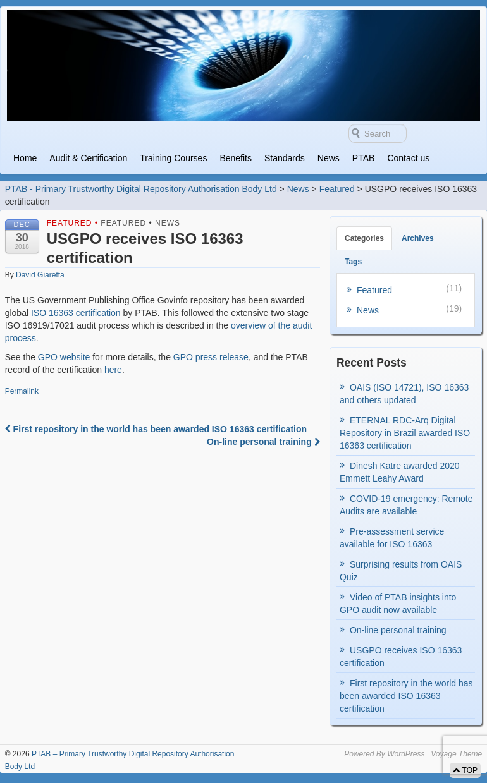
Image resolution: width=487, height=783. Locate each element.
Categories (364, 238)
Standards (284, 158)
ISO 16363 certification (76, 313)
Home (25, 158)
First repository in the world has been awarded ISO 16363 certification (156, 429)
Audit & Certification (88, 158)
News (328, 158)
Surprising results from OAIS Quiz (401, 570)
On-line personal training (263, 442)
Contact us (408, 158)
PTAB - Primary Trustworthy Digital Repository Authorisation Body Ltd (141, 189)
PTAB (363, 158)
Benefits (235, 158)
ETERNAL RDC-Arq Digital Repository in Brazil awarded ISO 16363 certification (405, 433)
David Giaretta (40, 274)
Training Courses (173, 158)
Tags (353, 261)
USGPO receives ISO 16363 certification (401, 656)
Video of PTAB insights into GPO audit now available (398, 603)
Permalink (22, 391)
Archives (418, 238)
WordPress (405, 754)
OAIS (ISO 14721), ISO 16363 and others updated (404, 393)
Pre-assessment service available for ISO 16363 (392, 537)
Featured (337, 189)
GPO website (64, 357)
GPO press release (211, 357)
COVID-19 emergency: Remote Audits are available (406, 505)
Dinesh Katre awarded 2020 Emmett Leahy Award (400, 472)
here (113, 370)
